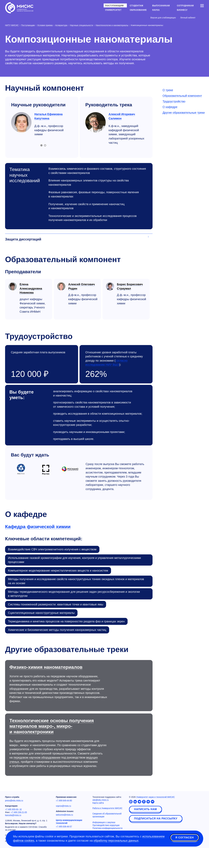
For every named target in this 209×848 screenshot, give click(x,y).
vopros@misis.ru (63, 806)
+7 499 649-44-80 (64, 800)
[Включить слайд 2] (45, 145)
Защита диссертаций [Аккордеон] (23, 239)
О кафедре (170, 107)
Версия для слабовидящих (163, 17)
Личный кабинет (188, 17)
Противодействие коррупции (105, 825)
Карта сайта (98, 803)
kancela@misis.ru (13, 815)
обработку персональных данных (115, 840)
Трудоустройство (174, 101)
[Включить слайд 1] (41, 145)
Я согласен (184, 838)
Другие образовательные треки (184, 112)
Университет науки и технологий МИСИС (155, 797)
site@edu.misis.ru (100, 800)
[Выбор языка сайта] (202, 17)
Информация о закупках (103, 822)
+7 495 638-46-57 (64, 826)
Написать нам (145, 809)
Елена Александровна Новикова (31, 288)
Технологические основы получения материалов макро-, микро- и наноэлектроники (51, 726)
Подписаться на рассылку (155, 818)
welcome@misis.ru (64, 815)
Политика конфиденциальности (107, 828)
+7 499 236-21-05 (19, 812)
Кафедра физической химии (38, 526)
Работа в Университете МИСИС (107, 808)
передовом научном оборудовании (36, 757)
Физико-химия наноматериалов (45, 667)
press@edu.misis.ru (14, 800)
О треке (168, 90)
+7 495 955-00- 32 (13, 809)
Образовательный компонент (182, 95)
